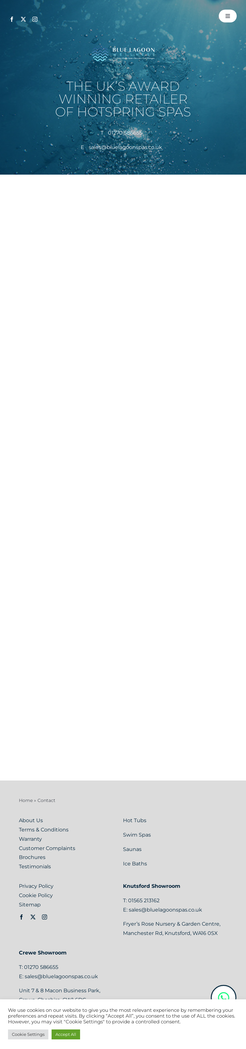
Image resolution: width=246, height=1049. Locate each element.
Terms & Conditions (44, 830)
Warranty (30, 839)
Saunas (133, 849)
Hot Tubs (135, 820)
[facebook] (11, 19)
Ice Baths (135, 864)
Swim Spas (137, 835)
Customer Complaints (47, 848)
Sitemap (30, 905)
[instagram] (34, 19)
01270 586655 (125, 133)
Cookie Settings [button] (28, 1034)
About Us (31, 820)
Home (26, 800)
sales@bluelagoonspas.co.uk (125, 147)
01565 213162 (144, 900)
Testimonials (35, 866)
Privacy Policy (36, 886)
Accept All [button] (65, 1034)
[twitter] (23, 19)
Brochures (32, 857)
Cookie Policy (36, 895)
